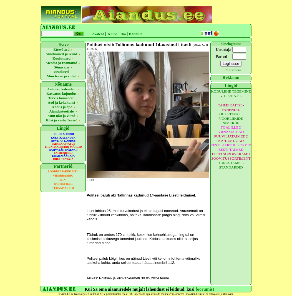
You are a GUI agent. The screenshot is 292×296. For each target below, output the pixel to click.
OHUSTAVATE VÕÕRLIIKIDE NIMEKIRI (231, 118)
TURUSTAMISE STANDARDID (231, 165)
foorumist (205, 289)
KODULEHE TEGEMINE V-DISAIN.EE (231, 93)
